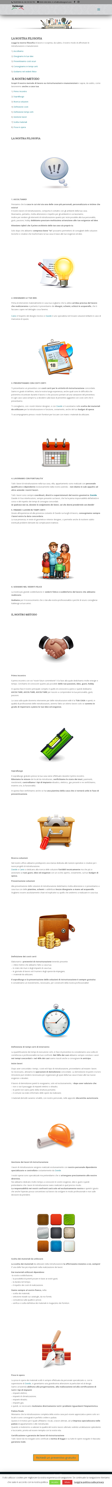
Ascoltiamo (18, 51)
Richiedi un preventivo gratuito (56, 1457)
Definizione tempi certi (23, 112)
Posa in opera (20, 127)
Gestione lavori (20, 117)
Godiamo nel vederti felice (25, 71)
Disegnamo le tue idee (23, 56)
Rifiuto (67, 1482)
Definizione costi (21, 107)
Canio (14, 316)
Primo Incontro (20, 91)
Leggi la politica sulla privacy (89, 1482)
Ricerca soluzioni (21, 101)
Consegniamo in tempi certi (26, 66)
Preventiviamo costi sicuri (25, 61)
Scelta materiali (20, 122)
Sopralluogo (19, 96)
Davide (49, 316)
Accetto (54, 1482)
